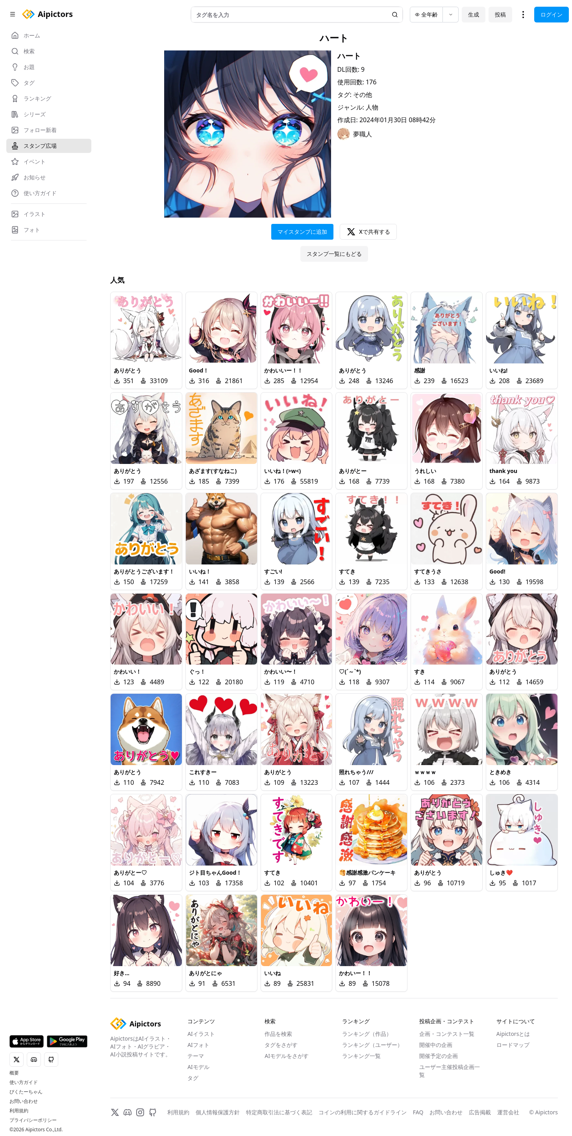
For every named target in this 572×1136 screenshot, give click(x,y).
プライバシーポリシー (33, 1120)
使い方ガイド (23, 1082)
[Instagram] (140, 1112)
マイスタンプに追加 (302, 231)
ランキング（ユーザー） (372, 1044)
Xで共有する (368, 232)
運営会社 (508, 1112)
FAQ (418, 1112)
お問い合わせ (23, 1101)
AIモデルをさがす (287, 1056)
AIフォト (198, 1044)
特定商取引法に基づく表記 (279, 1112)
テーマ (195, 1056)
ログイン (552, 14)
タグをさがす (281, 1044)
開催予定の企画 (438, 1056)
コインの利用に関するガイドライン (362, 1112)
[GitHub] (152, 1112)
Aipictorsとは (513, 1033)
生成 (473, 14)
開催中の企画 (435, 1044)
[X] (115, 1112)
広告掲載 (480, 1112)
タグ (192, 1078)
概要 (14, 1073)
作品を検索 (278, 1033)
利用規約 (18, 1111)
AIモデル (198, 1067)
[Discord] (127, 1112)
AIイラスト (201, 1033)
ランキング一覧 (361, 1056)
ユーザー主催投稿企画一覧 (449, 1070)
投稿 (500, 14)
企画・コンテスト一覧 (446, 1033)
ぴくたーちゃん (26, 1092)
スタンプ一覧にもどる (334, 253)
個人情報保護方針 (218, 1112)
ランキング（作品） (367, 1033)
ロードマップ (512, 1044)
